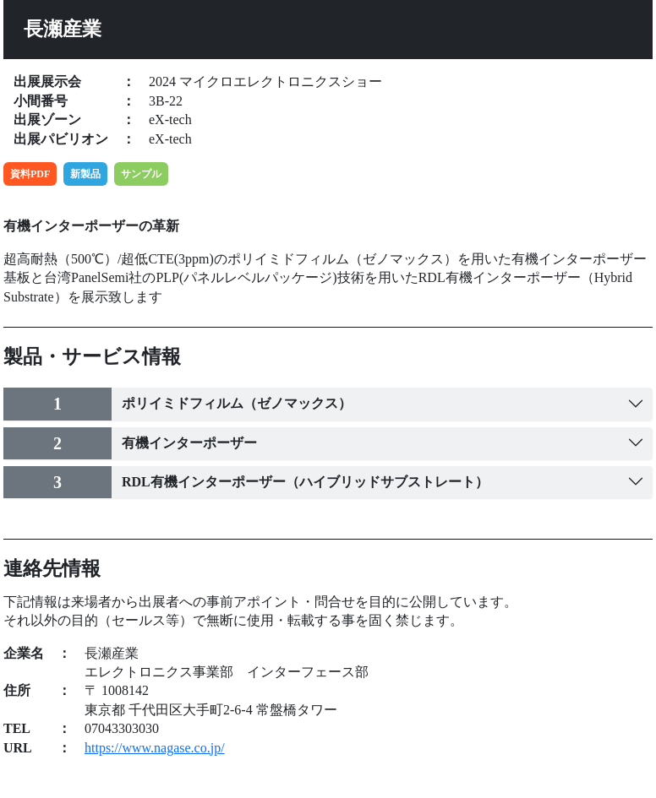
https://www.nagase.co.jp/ (155, 748)
